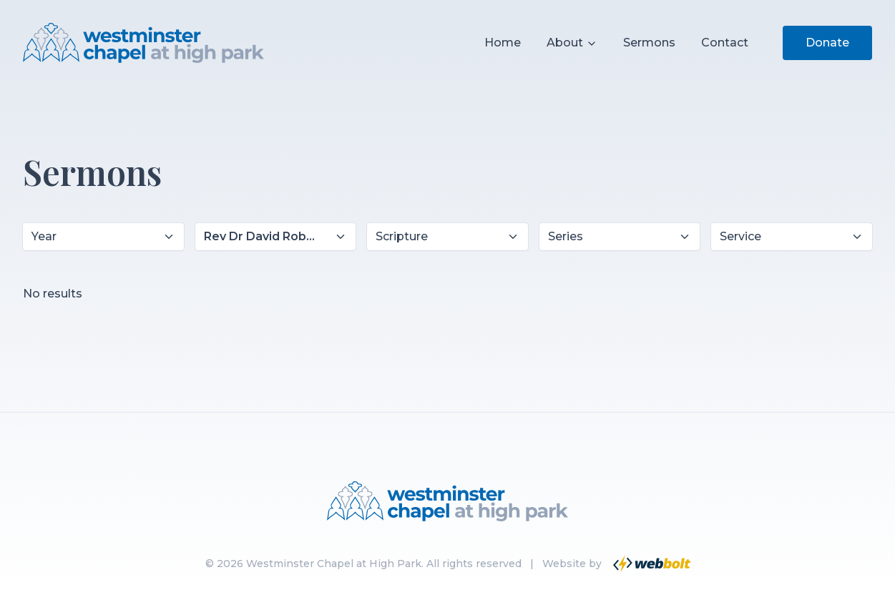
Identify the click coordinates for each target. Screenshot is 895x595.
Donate (827, 42)
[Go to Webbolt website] (650, 564)
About (572, 42)
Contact (724, 42)
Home (502, 42)
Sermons (649, 42)
